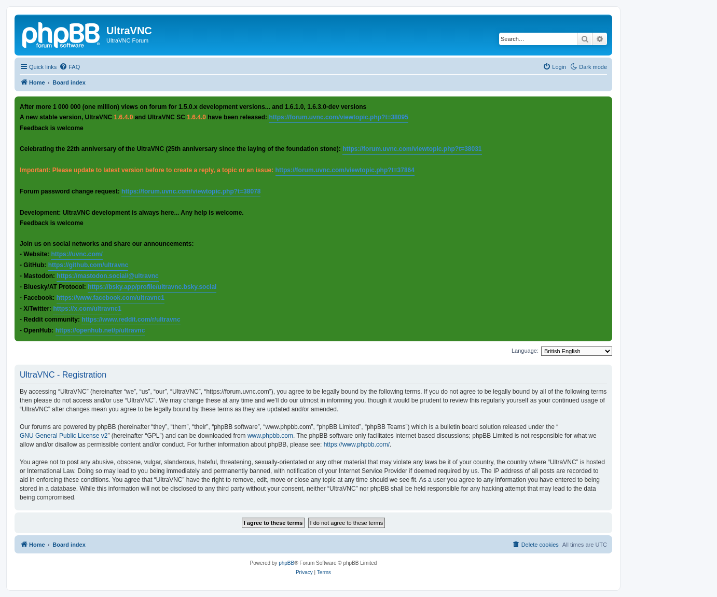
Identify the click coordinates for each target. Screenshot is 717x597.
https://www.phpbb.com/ (357, 444)
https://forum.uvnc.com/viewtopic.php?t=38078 (190, 191)
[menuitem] (69, 67)
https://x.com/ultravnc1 (87, 308)
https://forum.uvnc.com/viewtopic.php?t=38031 (411, 148)
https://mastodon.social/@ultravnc (107, 276)
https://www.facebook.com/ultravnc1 (110, 297)
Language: (525, 351)
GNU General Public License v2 (63, 435)
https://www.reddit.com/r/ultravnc (130, 319)
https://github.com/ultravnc (88, 265)
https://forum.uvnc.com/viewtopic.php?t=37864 (345, 170)
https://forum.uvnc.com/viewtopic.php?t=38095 (338, 117)
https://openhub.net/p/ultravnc (100, 330)
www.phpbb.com (270, 435)
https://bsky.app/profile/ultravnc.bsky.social (152, 286)
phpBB (286, 563)
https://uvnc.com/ (76, 254)
